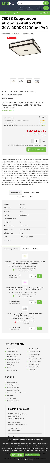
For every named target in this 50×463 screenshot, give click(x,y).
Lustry (9, 367)
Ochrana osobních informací (16, 393)
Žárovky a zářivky (34, 367)
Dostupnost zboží (13, 387)
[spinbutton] (36, 141)
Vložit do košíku (38, 149)
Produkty (17, 33)
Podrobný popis (7, 110)
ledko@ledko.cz (18, 12)
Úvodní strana (6, 33)
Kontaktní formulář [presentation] (25, 197)
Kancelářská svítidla (13, 359)
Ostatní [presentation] (36, 249)
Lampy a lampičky (13, 362)
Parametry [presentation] (15, 192)
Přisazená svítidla (28, 33)
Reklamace (10, 395)
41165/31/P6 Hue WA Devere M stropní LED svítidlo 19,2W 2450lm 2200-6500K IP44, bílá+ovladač (25, 262)
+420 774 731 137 (14, 12)
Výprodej (32, 369)
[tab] (15, 192)
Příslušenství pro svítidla (34, 355)
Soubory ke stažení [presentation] (31, 192)
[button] (40, 141)
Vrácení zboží (11, 398)
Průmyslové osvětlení (36, 359)
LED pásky (10, 365)
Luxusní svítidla (12, 370)
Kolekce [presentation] (26, 249)
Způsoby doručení (13, 385)
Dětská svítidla (12, 357)
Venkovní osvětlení (35, 361)
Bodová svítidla (12, 349)
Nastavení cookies (13, 401)
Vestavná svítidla (34, 364)
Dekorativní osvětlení (14, 354)
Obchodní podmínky (13, 390)
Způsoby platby (12, 382)
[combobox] (20, 8)
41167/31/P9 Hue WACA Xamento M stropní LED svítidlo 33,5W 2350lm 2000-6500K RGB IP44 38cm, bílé (25, 289)
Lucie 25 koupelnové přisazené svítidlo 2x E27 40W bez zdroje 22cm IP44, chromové (25, 315)
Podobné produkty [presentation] (11, 249)
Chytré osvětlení (12, 351)
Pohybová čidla (34, 349)
